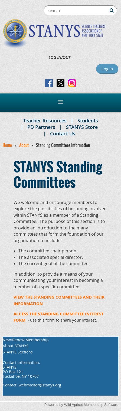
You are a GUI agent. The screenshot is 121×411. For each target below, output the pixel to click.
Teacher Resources (45, 120)
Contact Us (62, 133)
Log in (107, 68)
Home (7, 145)
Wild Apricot (73, 405)
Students (87, 120)
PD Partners (41, 127)
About (24, 145)
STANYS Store (82, 127)
